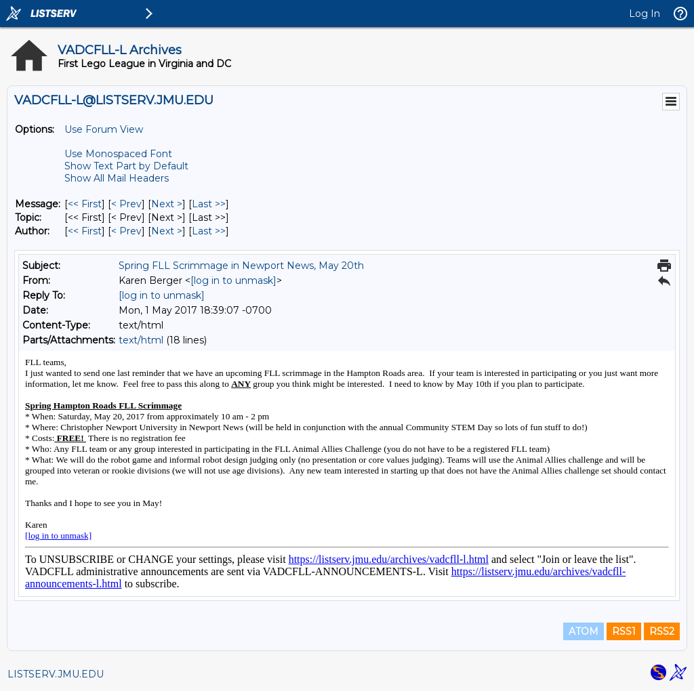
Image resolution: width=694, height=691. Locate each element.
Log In (644, 13)
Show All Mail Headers (116, 178)
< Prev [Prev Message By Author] (126, 231)
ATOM (583, 631)
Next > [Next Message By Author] (166, 231)
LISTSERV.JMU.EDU (55, 674)
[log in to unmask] (233, 280)
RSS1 (624, 631)
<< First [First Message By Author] (85, 231)
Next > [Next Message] (166, 204)
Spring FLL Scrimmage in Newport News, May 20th (241, 265)
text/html (141, 340)
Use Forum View (103, 129)
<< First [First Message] (85, 204)
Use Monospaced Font (118, 154)
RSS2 (661, 631)
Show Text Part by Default (126, 166)
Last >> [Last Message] (209, 204)
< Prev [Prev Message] (126, 204)
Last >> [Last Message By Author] (209, 231)
